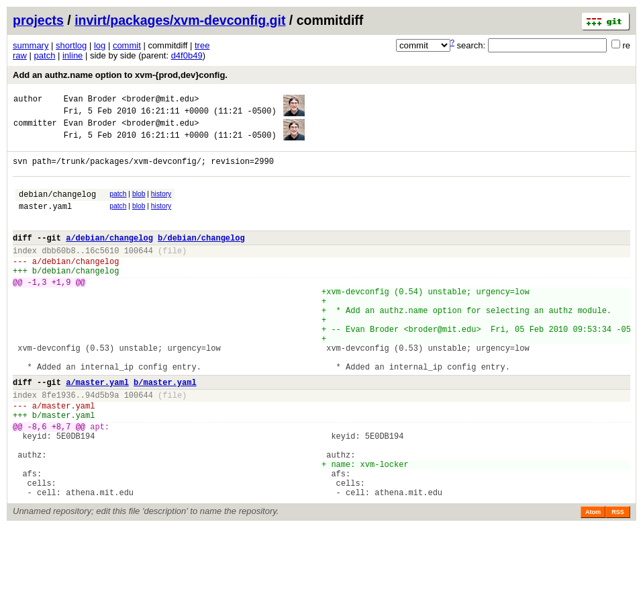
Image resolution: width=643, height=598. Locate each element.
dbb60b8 (58, 272)
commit (127, 45)
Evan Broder (90, 100)
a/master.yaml (97, 430)
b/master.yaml (165, 430)
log (99, 45)
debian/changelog (57, 208)
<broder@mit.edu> (160, 100)
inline (72, 55)
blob (139, 206)
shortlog (71, 45)
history (161, 206)
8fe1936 (58, 445)
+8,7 (61, 482)
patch (45, 55)
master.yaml (45, 222)
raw (20, 55)
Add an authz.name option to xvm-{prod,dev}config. (120, 75)
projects (38, 20)
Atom (593, 582)
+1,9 (61, 310)
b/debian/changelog (201, 257)
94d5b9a (102, 445)
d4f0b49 (187, 55)
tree (202, 45)
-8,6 (37, 482)
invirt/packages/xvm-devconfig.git (180, 20)
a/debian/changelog (109, 257)
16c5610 (102, 272)
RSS (617, 582)
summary (30, 45)
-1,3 (37, 310)
